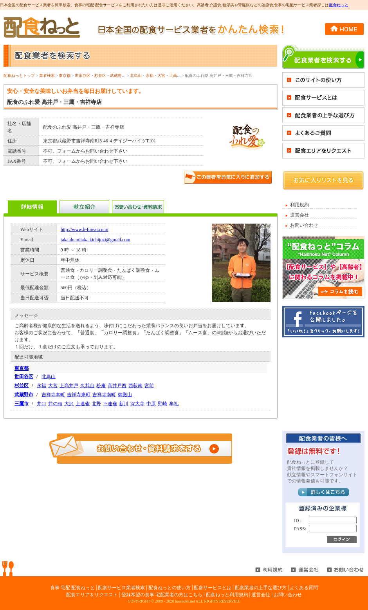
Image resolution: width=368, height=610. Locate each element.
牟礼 (174, 403)
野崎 (162, 403)
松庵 (101, 385)
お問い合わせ (304, 225)
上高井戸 (177, 75)
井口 (41, 403)
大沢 (69, 403)
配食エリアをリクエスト (92, 594)
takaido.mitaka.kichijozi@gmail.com (95, 239)
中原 (151, 403)
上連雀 (83, 403)
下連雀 (110, 403)
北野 (96, 403)
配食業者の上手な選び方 (261, 587)
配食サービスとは (212, 587)
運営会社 (299, 215)
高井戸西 (117, 385)
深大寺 (137, 403)
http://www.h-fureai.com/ (84, 229)
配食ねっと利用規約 (227, 594)
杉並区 (100, 75)
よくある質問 (304, 587)
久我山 (87, 385)
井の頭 (55, 403)
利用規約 (299, 205)
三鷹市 (21, 403)
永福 (149, 75)
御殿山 (125, 394)
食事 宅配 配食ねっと (72, 587)
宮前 (149, 385)
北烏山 (136, 75)
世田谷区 (82, 75)
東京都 (64, 75)
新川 (123, 403)
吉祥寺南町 (104, 394)
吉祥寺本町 (53, 394)
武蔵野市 (118, 75)
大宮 (161, 75)
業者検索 (47, 75)
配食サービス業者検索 (121, 587)
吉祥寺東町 (78, 394)
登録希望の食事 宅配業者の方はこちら (161, 594)
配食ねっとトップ (19, 75)
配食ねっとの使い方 (169, 587)
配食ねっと (338, 5)
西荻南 (135, 385)
